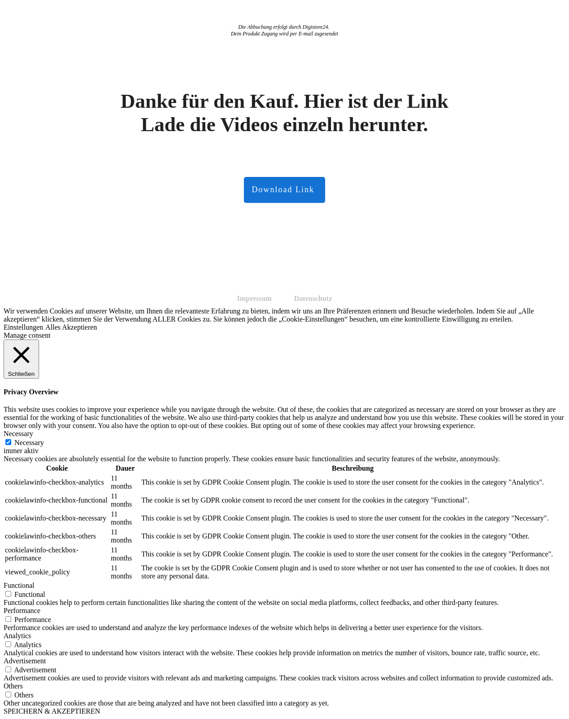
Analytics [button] (17, 636)
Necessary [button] (18, 433)
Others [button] (13, 686)
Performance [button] (22, 610)
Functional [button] (19, 585)
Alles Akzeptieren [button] (71, 327)
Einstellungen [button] (23, 327)
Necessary (29, 442)
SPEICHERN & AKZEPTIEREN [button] (52, 711)
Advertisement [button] (25, 661)
